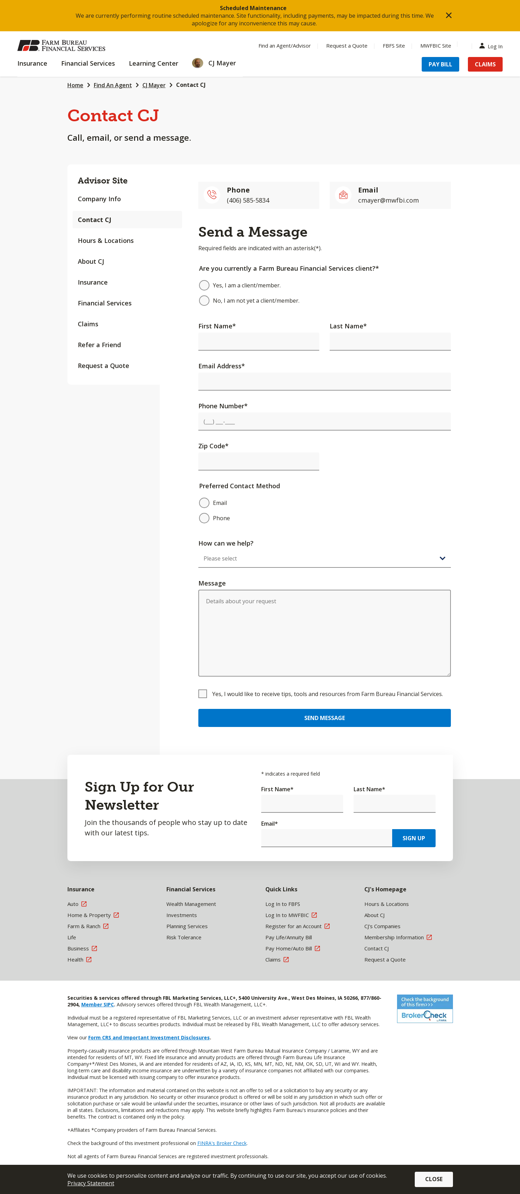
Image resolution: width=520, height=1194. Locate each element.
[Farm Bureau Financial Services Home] (62, 45)
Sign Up (414, 838)
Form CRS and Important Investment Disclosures (149, 1037)
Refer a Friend (99, 345)
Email (269, 823)
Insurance (93, 282)
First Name (217, 326)
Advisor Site (102, 180)
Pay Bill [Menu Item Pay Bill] (440, 64)
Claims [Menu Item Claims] (485, 64)
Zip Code (213, 446)
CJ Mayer (154, 85)
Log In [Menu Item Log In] (492, 45)
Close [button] (434, 1179)
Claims (88, 324)
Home (75, 85)
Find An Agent (113, 85)
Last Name (348, 326)
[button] (449, 15)
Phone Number (223, 406)
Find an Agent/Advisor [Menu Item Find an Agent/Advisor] (284, 45)
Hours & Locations (106, 240)
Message (212, 583)
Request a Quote (103, 365)
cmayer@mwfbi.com (388, 200)
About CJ (91, 261)
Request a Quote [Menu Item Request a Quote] (347, 45)
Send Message (324, 718)
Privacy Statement (90, 1183)
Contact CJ (191, 85)
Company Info (99, 199)
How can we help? (226, 543)
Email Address (221, 366)
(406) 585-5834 (248, 200)
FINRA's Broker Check (222, 1143)
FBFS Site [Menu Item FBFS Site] (394, 45)
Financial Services (105, 303)
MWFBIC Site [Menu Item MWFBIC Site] (435, 45)
